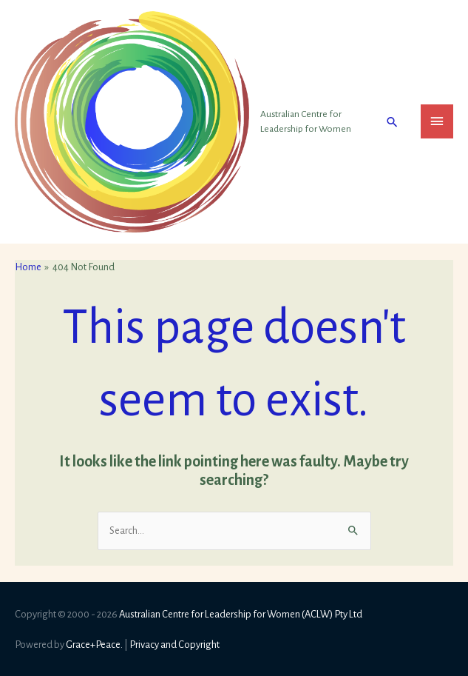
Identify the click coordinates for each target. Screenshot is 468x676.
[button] (392, 122)
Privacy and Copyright (174, 644)
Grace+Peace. (94, 644)
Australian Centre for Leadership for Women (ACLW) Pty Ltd (240, 614)
